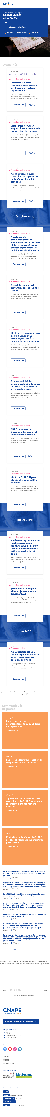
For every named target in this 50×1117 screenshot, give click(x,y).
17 (19, 691)
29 (27, 694)
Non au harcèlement (13, 1095)
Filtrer (7, 23)
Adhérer (9, 1033)
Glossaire (21, 1111)
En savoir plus (18, 105)
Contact (7, 1056)
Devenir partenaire (13, 1035)
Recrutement (9, 1064)
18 (24, 691)
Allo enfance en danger (13, 1091)
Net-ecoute (13, 1098)
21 (39, 691)
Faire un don (11, 1038)
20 (34, 691)
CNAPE (8, 4)
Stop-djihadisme (15, 1101)
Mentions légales (9, 1111)
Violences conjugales (13, 1105)
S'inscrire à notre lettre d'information (20, 1021)
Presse (6, 1060)
